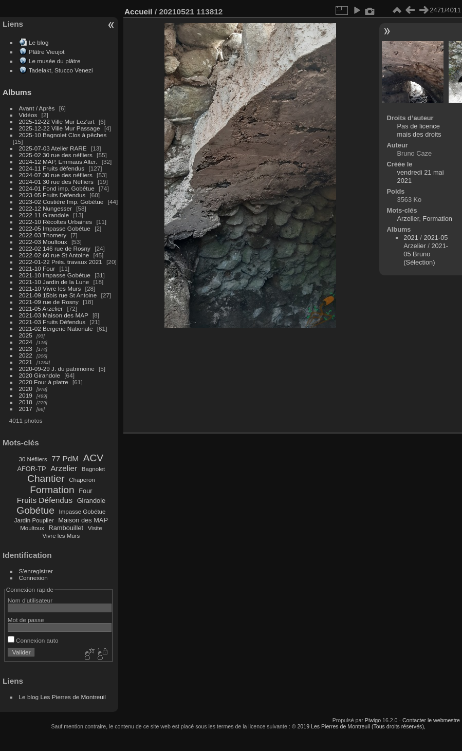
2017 (25, 408)
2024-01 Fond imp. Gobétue (57, 188)
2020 (25, 388)
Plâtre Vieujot (47, 51)
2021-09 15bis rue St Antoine (58, 295)
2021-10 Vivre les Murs (50, 288)
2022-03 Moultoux (43, 241)
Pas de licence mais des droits (419, 130)
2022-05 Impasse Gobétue (54, 228)
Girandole (91, 500)
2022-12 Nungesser (45, 208)
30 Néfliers (33, 459)
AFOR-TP (31, 469)
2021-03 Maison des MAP (53, 315)
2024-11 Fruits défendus (52, 168)
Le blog (39, 42)
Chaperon (82, 480)
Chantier (46, 478)
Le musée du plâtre (55, 61)
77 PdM (65, 458)
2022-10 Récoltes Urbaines (56, 221)
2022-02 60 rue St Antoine (54, 255)
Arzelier (63, 468)
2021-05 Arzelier (41, 308)
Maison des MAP (83, 520)
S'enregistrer (36, 571)
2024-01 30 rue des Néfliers (57, 181)
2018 (25, 402)
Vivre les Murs (61, 536)
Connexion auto (33, 640)
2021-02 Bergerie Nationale (56, 328)
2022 (25, 355)
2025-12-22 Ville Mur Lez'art (57, 121)
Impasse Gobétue (82, 512)
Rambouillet (66, 528)
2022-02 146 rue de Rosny (54, 248)
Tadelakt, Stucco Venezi (61, 70)
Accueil (138, 11)
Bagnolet (93, 469)
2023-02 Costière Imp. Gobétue (61, 201)
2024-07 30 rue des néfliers (56, 175)
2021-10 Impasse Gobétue (54, 275)
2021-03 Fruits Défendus (52, 321)
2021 (25, 362)
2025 (25, 335)
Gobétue (35, 510)
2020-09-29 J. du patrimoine (57, 368)
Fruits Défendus (44, 500)
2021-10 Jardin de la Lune (54, 281)
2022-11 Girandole (44, 215)
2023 (25, 348)
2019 (25, 395)
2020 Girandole (39, 375)
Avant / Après (37, 108)
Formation (52, 489)
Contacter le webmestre (431, 720)
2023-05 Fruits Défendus (52, 195)
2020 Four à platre (43, 382)
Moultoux (32, 528)
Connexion (33, 577)
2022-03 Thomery (43, 235)
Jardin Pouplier (34, 520)
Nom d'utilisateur (30, 600)
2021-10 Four (37, 268)
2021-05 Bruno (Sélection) (425, 254)
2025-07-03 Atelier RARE (53, 148)
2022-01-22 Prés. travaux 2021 (60, 261)
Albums (17, 92)
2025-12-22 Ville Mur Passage (59, 128)
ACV (93, 458)
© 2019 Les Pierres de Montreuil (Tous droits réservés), (359, 726)
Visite (95, 528)
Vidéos (28, 114)
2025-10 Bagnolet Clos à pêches (63, 135)
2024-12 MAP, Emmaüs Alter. (58, 161)
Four (85, 491)
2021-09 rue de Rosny (49, 301)
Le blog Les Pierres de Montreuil (62, 696)
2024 (25, 342)
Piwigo (373, 720)
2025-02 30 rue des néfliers (56, 155)
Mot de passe (26, 619)
